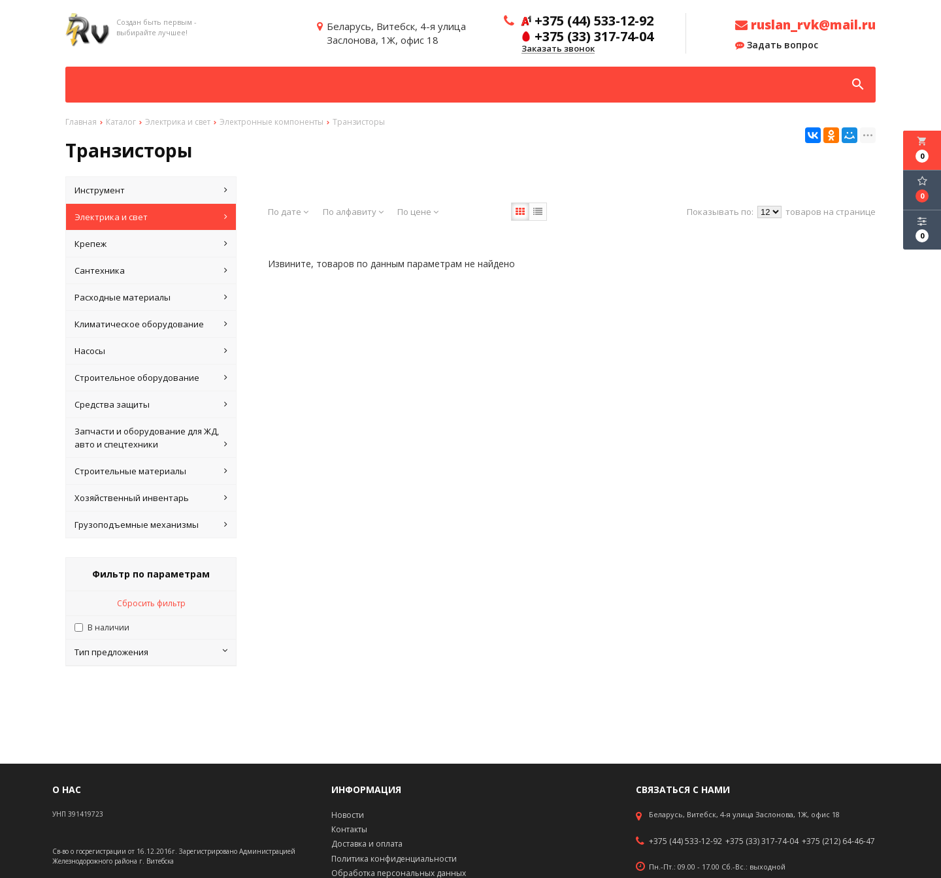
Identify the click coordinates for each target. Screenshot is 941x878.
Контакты (349, 829)
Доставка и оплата (367, 843)
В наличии (108, 627)
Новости (347, 815)
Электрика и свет (150, 216)
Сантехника (150, 270)
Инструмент (150, 190)
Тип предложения (150, 652)
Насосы (150, 350)
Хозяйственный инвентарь (150, 497)
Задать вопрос (776, 45)
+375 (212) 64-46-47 (838, 841)
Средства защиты (150, 404)
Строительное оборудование (150, 377)
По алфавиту (353, 212)
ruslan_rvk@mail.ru (805, 25)
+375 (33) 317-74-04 (762, 841)
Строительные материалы (150, 471)
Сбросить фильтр (151, 603)
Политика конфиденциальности (394, 858)
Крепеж (150, 243)
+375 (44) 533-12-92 (685, 841)
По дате (288, 212)
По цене (417, 212)
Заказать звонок (558, 49)
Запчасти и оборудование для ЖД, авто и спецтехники (150, 438)
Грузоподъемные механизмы (150, 524)
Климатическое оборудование (150, 324)
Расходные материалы (150, 297)
